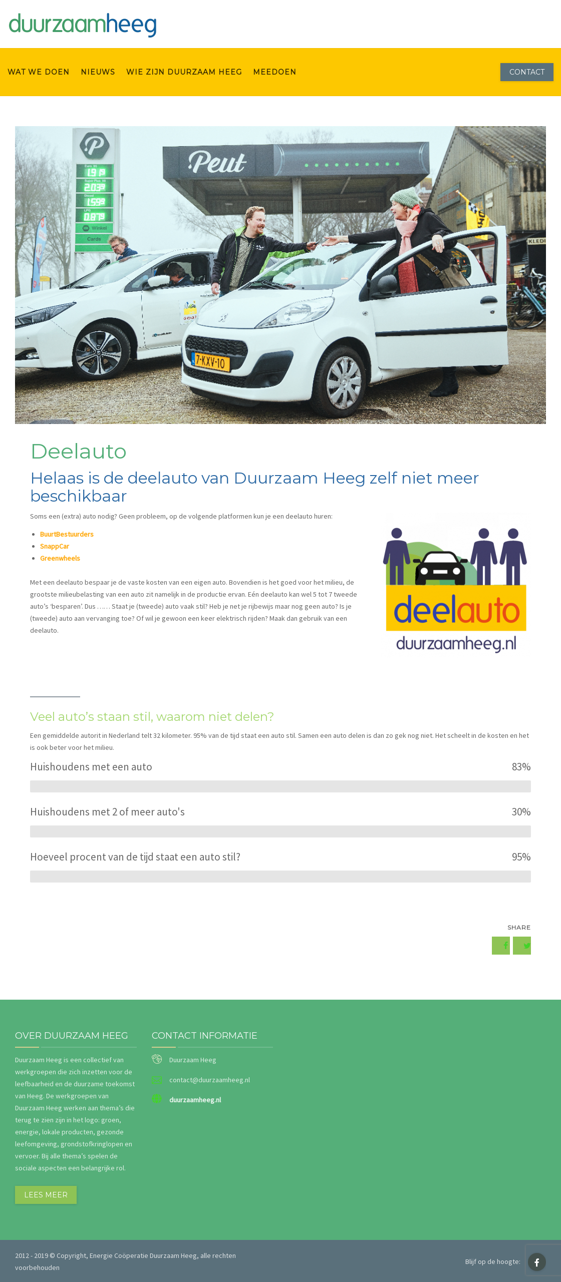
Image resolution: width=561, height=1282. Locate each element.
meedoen (275, 72)
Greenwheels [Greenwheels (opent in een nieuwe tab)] (60, 558)
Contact (526, 72)
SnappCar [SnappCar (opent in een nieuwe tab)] (54, 546)
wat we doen (39, 72)
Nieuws (98, 72)
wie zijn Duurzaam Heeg (184, 72)
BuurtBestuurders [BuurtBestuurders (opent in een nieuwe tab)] (67, 534)
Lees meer (46, 1194)
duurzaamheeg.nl (195, 1099)
